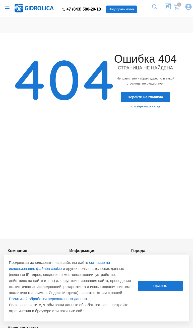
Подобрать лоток (121, 9)
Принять (160, 286)
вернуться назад (148, 106)
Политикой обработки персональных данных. (48, 299)
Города (138, 250)
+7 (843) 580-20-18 (81, 9)
